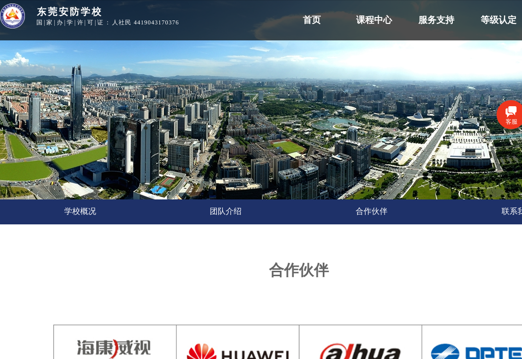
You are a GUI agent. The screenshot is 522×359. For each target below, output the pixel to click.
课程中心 (374, 20)
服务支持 (436, 20)
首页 (312, 20)
